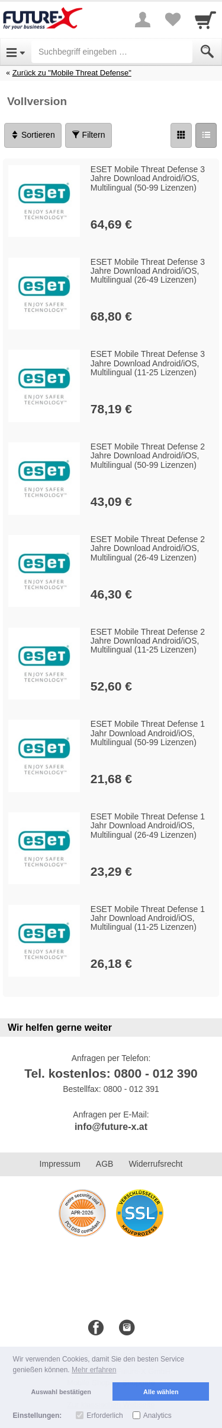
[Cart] (205, 19)
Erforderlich (104, 1415)
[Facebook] (96, 1328)
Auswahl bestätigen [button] (61, 1391)
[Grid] (181, 135)
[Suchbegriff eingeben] (111, 51)
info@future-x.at (111, 1127)
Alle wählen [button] (160, 1391)
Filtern (88, 135)
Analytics (157, 1415)
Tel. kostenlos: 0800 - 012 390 (111, 1073)
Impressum (60, 1164)
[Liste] (206, 135)
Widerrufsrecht (155, 1164)
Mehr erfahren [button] (94, 1370)
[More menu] (142, 19)
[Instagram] (126, 1328)
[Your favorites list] (172, 19)
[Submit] (207, 51)
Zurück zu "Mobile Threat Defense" (71, 72)
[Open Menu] (15, 51)
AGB (105, 1164)
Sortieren (33, 135)
